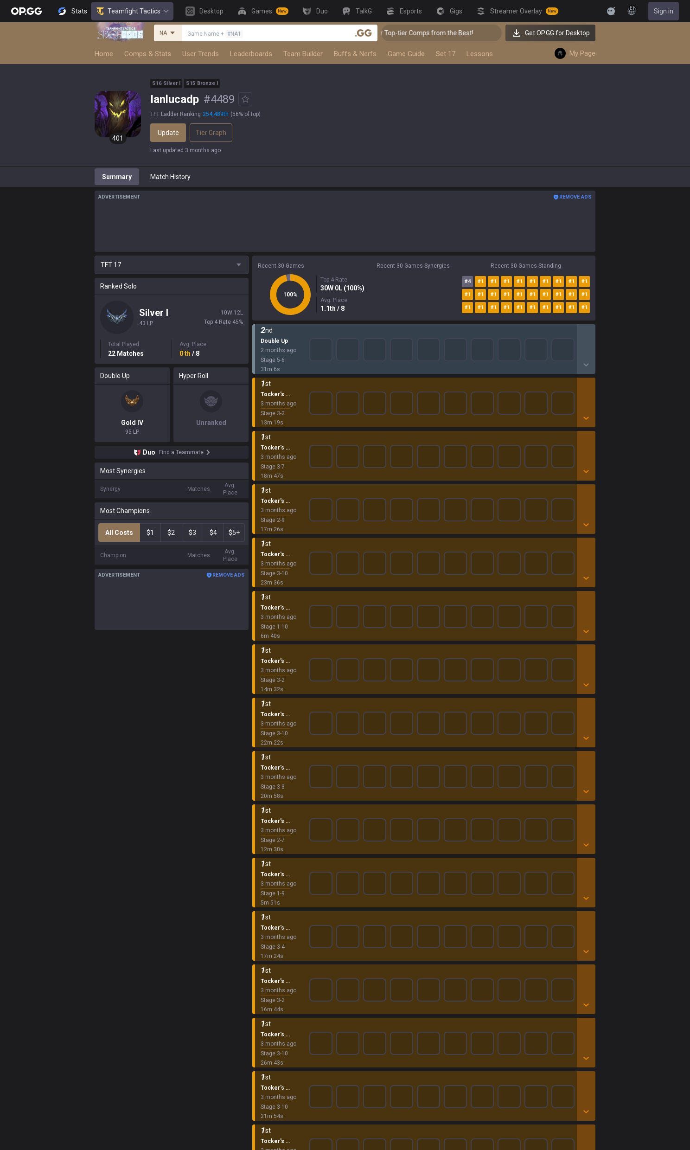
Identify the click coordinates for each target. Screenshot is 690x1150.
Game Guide (406, 54)
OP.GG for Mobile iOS (394, 844)
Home (104, 54)
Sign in (663, 11)
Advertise (581, 844)
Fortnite (263, 911)
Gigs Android (382, 900)
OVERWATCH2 (273, 866)
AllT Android (382, 855)
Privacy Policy (508, 833)
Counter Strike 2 (276, 922)
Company (192, 844)
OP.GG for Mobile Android (400, 833)
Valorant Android (389, 877)
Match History (170, 176)
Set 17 (445, 54)
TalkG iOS (378, 933)
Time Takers (270, 978)
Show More (424, 338)
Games (262, 1022)
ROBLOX (264, 944)
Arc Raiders (269, 933)
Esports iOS (381, 955)
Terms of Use (505, 844)
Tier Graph (211, 132)
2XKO (260, 889)
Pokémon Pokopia (279, 955)
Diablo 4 (263, 1000)
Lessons (479, 54)
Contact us (501, 877)
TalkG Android (384, 922)
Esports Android (387, 944)
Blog (184, 855)
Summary (117, 176)
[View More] (581, 11)
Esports (263, 1056)
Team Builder (303, 54)
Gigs (258, 1067)
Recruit (577, 855)
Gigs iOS (376, 911)
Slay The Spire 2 (276, 966)
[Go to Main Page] (26, 11)
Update (168, 132)
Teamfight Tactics (132, 11)
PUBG (260, 877)
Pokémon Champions (283, 989)
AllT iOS (375, 866)
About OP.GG (196, 833)
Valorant (264, 855)
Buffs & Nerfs (355, 54)
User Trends (200, 54)
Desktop (264, 1011)
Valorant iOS (382, 889)
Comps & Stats (147, 54)
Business (580, 833)
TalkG (260, 1044)
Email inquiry (504, 866)
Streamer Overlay (278, 1078)
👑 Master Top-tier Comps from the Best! (433, 33)
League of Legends (280, 833)
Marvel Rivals (271, 900)
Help (492, 855)
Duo (258, 1033)
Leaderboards (251, 54)
